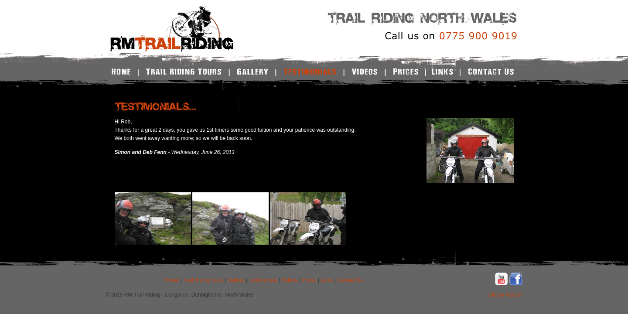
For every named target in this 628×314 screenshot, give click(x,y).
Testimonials (263, 280)
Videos (289, 280)
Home (172, 280)
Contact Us (350, 280)
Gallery (236, 280)
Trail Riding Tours (203, 280)
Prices (309, 280)
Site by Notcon (505, 295)
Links (327, 280)
